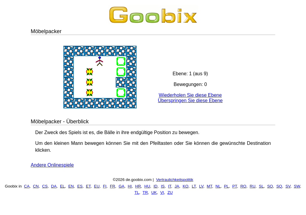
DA (54, 186)
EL (62, 186)
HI (130, 186)
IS (163, 186)
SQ (279, 186)
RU (252, 186)
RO (243, 186)
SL (261, 186)
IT (169, 186)
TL (136, 192)
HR (138, 186)
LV (201, 186)
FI (104, 186)
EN (71, 186)
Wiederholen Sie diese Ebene (190, 95)
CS (45, 186)
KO (185, 186)
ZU (170, 192)
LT (194, 186)
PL (226, 186)
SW (297, 186)
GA (121, 186)
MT (209, 186)
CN (36, 186)
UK (154, 192)
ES (79, 186)
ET (88, 186)
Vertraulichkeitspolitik (174, 179)
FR (112, 186)
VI (162, 192)
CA (27, 186)
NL (218, 186)
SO (270, 186)
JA (177, 186)
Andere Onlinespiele (52, 165)
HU (147, 186)
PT (234, 186)
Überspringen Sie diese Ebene (190, 100)
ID (155, 186)
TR (145, 192)
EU (97, 186)
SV (287, 186)
